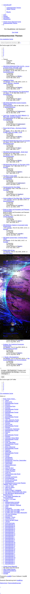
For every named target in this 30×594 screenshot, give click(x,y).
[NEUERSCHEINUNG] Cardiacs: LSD (14, 298)
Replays (5, 313)
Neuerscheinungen (8, 72)
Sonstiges (6, 190)
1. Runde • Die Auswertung (11, 357)
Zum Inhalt (15, 32)
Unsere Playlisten (8, 216)
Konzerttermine (7, 94)
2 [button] (3, 49)
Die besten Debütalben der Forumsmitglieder (16, 359)
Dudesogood (9, 105)
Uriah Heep (6, 274)
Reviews (5, 167)
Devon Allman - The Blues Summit (13, 287)
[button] (3, 56)
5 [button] (3, 53)
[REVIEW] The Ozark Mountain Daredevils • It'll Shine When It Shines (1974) (16, 262)
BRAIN (8, 70)
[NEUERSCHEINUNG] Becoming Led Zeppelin (16, 140)
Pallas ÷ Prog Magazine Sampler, (12, 310)
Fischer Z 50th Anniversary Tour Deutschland (16, 91)
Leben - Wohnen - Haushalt (11, 83)
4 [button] (3, 52)
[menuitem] (13, 7)
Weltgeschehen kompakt (10, 348)
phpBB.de (20, 580)
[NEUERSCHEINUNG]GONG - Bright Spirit (15, 152)
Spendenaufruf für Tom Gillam (11, 187)
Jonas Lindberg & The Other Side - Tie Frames (16, 198)
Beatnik (8, 81)
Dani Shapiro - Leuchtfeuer (10, 333)
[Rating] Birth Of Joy (9, 250)
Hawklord (8, 188)
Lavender (9, 199)
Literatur (5, 336)
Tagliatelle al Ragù (8, 80)
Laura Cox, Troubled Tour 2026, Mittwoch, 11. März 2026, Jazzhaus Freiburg (16, 116)
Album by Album (7, 253)
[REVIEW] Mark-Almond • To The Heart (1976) (16, 164)
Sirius (7, 93)
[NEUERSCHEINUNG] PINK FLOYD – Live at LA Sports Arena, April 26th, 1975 (16, 67)
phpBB (9, 576)
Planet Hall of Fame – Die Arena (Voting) (14, 128)
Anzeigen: (9, 370)
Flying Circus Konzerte (9, 322)
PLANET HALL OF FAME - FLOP (12, 132)
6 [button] (3, 55)
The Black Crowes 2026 (10, 176)
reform (7, 215)
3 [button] (3, 51)
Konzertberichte (7, 119)
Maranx (8, 323)
